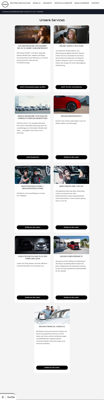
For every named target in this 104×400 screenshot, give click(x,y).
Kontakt (95, 3)
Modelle (37, 3)
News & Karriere (82, 3)
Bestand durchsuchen (20, 3)
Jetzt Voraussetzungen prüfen (33, 87)
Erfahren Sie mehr (71, 157)
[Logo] (5, 4)
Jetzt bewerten (32, 157)
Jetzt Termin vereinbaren (71, 87)
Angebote (47, 3)
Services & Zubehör (63, 3)
